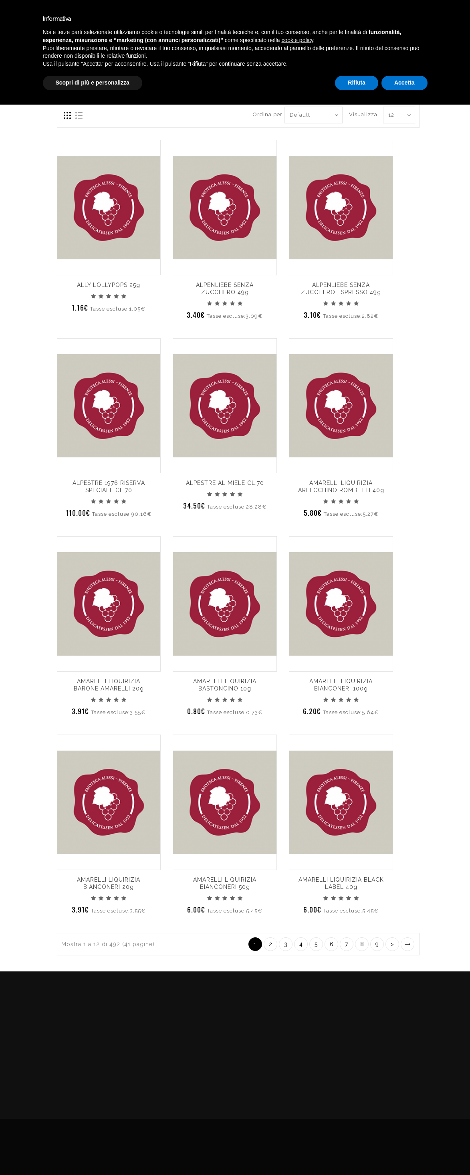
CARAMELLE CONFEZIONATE (424, 58)
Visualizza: (358, 114)
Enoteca (90, 19)
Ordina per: (265, 114)
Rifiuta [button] (356, 1153)
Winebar (135, 19)
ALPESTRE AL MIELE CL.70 (225, 483)
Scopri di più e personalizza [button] (92, 1153)
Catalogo (183, 19)
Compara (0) (74, 86)
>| (407, 944)
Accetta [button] (404, 1153)
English (400, 27)
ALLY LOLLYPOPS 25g (108, 285)
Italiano (399, 17)
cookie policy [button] (297, 1110)
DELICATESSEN (352, 58)
